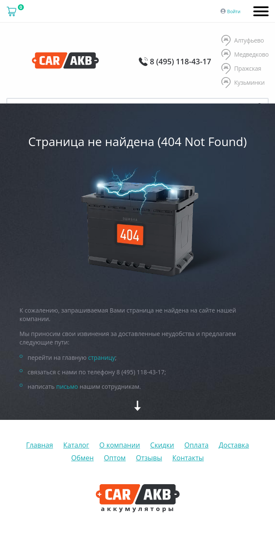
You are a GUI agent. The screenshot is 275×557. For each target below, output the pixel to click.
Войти (234, 11)
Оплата (196, 445)
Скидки (162, 445)
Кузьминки (243, 83)
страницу (101, 357)
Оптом (115, 458)
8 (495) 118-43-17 (180, 61)
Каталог (76, 445)
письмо (67, 386)
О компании (119, 445)
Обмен (82, 458)
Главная (39, 445)
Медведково (245, 55)
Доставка (234, 445)
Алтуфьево (242, 40)
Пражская (241, 69)
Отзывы (149, 458)
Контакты (188, 458)
